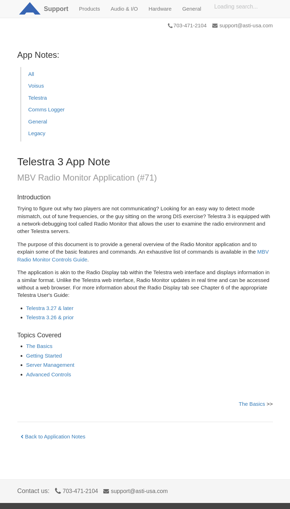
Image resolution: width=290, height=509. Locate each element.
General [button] (191, 9)
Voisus (36, 86)
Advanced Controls (48, 374)
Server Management (50, 365)
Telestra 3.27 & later (49, 308)
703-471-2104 (187, 25)
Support (56, 8)
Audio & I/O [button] (124, 9)
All (31, 74)
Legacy (36, 133)
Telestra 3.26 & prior (50, 317)
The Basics (39, 346)
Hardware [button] (159, 9)
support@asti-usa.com (242, 25)
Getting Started (44, 356)
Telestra (37, 98)
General (37, 121)
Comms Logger (46, 109)
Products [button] (89, 9)
